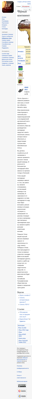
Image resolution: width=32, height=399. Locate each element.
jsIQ (27, 60)
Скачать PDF (24, 304)
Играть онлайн (24, 295)
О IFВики (19, 372)
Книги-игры (22, 338)
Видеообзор (23, 319)
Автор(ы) (20, 51)
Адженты (22, 321)
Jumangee (29, 53)
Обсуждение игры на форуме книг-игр (25, 314)
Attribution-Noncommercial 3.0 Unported (22, 359)
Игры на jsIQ (22, 327)
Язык (19, 63)
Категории (21, 325)
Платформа (21, 60)
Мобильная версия (22, 381)
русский (28, 63)
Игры (20, 332)
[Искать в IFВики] (27, 10)
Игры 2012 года (23, 330)
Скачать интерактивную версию (24, 300)
